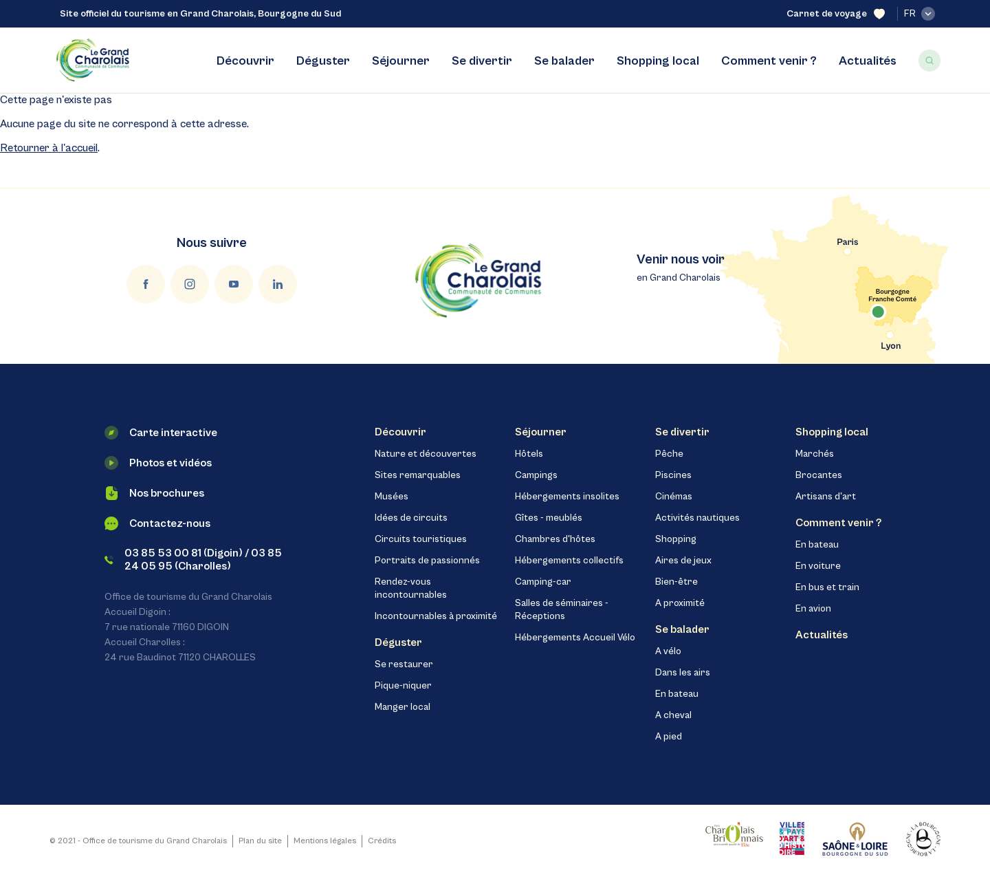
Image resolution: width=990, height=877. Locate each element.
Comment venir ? (769, 61)
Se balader (564, 61)
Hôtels (529, 453)
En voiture (818, 566)
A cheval (673, 715)
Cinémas (673, 496)
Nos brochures (154, 493)
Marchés (814, 453)
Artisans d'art (825, 496)
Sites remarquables (418, 475)
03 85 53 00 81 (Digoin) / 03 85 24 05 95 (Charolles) (193, 559)
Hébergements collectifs (569, 560)
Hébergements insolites (567, 496)
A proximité (680, 603)
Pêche (669, 453)
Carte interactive (160, 433)
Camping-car (543, 581)
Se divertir (482, 61)
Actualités (867, 61)
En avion (813, 608)
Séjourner (401, 61)
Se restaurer (404, 664)
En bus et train (827, 587)
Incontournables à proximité (436, 616)
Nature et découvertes (425, 453)
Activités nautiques (697, 517)
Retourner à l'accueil (49, 148)
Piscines (673, 475)
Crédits (382, 840)
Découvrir (245, 61)
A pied (668, 736)
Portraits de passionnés (427, 560)
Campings (536, 475)
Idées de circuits (411, 517)
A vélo (668, 651)
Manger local (402, 707)
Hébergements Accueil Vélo (575, 637)
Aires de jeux (683, 560)
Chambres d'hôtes (555, 539)
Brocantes (818, 475)
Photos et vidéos (158, 463)
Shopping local (658, 61)
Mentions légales (325, 840)
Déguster (323, 61)
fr (919, 14)
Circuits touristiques (421, 539)
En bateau (676, 694)
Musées (391, 496)
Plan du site (260, 840)
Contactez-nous (157, 523)
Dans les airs (682, 672)
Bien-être (676, 581)
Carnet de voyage (835, 14)
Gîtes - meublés (548, 517)
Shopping (675, 539)
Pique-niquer (403, 685)
